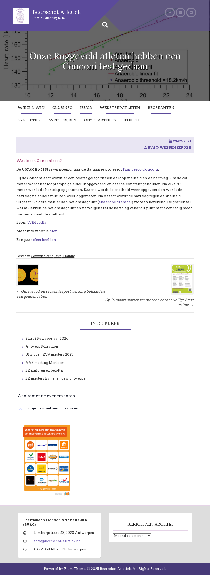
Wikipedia (37, 222)
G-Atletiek (29, 120)
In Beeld (132, 120)
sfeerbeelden (44, 240)
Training (69, 256)
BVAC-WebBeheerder (169, 148)
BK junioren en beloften (45, 370)
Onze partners (100, 120)
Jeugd (86, 107)
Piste (57, 256)
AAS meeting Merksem (45, 363)
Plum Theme (74, 569)
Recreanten (161, 107)
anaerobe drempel (115, 202)
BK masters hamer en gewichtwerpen (56, 378)
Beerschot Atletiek (56, 11)
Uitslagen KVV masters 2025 (49, 354)
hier (53, 231)
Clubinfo (62, 107)
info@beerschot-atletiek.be (57, 541)
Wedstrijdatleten (120, 107)
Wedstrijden (62, 120)
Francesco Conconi (140, 169)
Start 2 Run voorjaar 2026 (46, 338)
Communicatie (42, 256)
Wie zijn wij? (31, 107)
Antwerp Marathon (41, 346)
